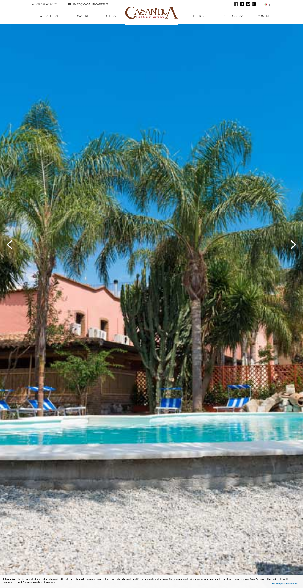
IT (267, 4)
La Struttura (48, 16)
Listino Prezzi (232, 16)
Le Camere (81, 16)
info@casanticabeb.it (90, 4)
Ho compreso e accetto (285, 583)
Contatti (264, 16)
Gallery (109, 16)
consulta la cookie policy (253, 579)
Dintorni (200, 16)
